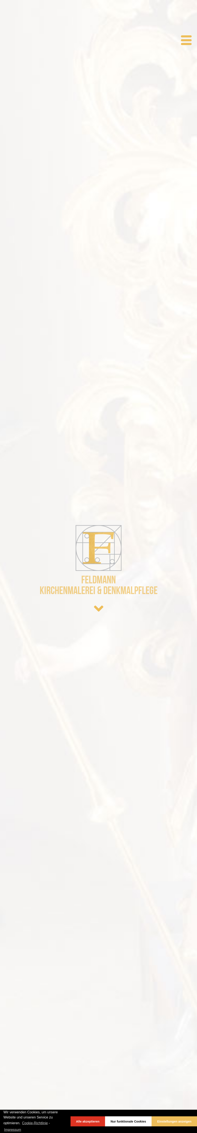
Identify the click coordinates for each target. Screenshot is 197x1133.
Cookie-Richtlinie (35, 1123)
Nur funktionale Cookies (128, 1121)
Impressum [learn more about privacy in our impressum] (12, 1130)
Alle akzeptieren (87, 1121)
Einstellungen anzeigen (174, 1121)
